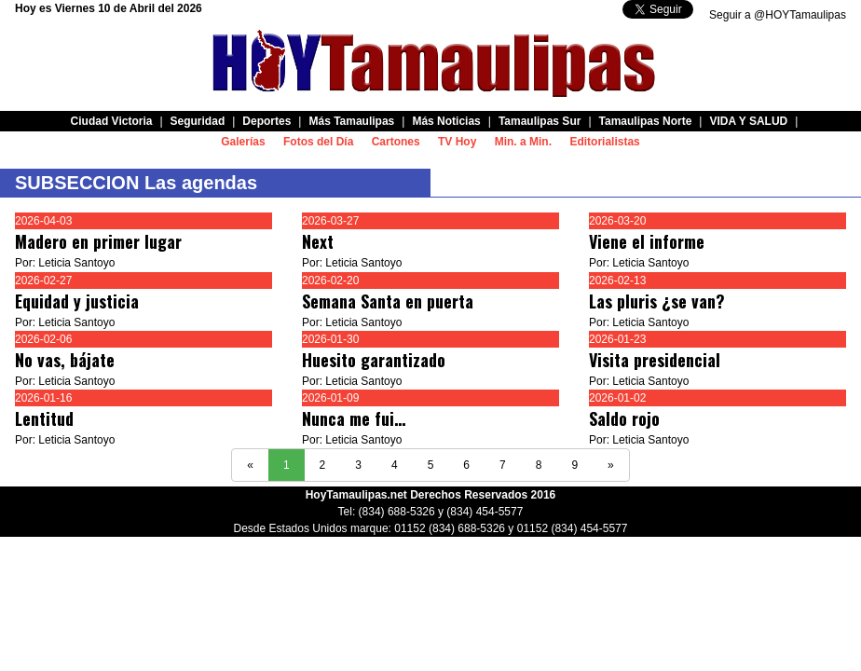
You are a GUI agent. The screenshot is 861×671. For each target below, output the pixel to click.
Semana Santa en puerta (387, 301)
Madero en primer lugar (98, 241)
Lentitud (44, 418)
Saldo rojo (624, 418)
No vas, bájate (65, 360)
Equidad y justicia (77, 301)
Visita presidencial (654, 360)
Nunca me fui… (353, 418)
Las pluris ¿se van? (657, 301)
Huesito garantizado (373, 360)
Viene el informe (646, 241)
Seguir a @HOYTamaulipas (777, 14)
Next (318, 241)
